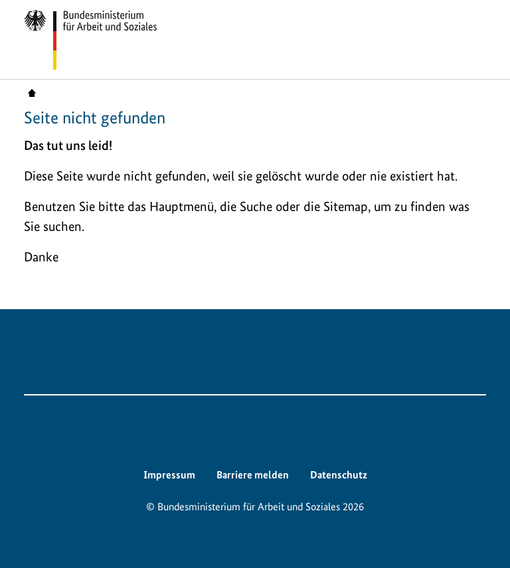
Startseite (32, 92)
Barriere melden (252, 474)
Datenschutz (338, 474)
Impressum (169, 474)
